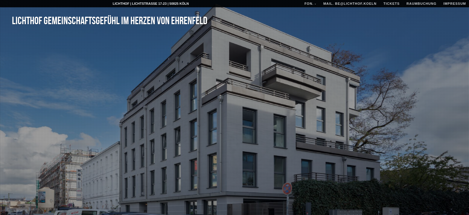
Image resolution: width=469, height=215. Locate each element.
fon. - (310, 3)
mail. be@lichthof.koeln (350, 3)
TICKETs (391, 3)
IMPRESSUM (454, 3)
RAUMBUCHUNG (421, 3)
